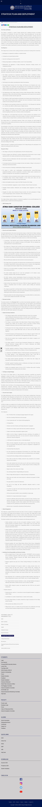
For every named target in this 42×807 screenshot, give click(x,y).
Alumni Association (5, 720)
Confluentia (3, 724)
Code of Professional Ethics (7, 709)
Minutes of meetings (4, 624)
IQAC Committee (4, 621)
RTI (14, 802)
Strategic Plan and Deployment (7, 635)
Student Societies (5, 676)
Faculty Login (4, 703)
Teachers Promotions (4, 632)
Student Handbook (5, 680)
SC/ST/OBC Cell (4, 689)
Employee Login (4, 705)
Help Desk (3, 693)
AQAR (2, 627)
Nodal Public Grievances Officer (8, 683)
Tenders (10, 802)
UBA (2, 749)
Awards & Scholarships (6, 672)
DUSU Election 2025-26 (6, 670)
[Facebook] (2, 25)
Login (2, 660)
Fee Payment (4, 662)
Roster (17, 802)
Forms (2, 674)
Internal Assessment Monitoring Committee (10, 691)
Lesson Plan (4, 666)
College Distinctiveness (5, 638)
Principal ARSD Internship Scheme (8, 664)
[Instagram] (3, 25)
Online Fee (3, 740)
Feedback (3, 678)
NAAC (2, 743)
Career (21, 802)
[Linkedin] (5, 25)
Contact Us (31, 802)
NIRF (2, 746)
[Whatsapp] (8, 25)
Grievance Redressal (5, 681)
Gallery (25, 802)
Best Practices (3, 641)
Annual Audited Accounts (5, 648)
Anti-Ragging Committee (6, 685)
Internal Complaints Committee (8, 687)
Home (2, 22)
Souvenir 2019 (4, 762)
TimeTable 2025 (4, 668)
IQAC (2, 618)
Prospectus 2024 (5, 765)
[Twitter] (6, 25)
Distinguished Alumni (5, 722)
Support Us (3, 726)
